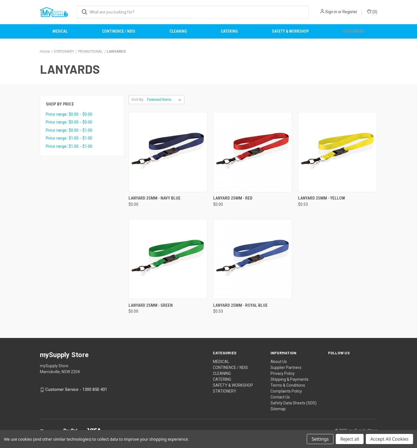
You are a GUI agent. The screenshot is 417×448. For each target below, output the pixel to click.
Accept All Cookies (389, 439)
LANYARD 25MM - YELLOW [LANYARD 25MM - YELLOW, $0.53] (321, 198)
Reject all (349, 439)
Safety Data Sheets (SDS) (294, 403)
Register (349, 12)
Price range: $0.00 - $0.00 (69, 114)
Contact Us (280, 397)
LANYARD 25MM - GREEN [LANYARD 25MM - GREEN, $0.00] (151, 305)
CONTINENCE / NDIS (118, 31)
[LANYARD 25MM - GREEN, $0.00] (168, 259)
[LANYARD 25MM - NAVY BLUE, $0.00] (168, 152)
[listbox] (165, 99)
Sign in (331, 12)
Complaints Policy (286, 391)
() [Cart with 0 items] (372, 11)
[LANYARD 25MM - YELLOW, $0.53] (337, 152)
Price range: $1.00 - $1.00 (69, 138)
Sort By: (138, 99)
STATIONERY (353, 31)
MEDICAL (60, 31)
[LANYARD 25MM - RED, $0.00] (252, 152)
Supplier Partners (286, 367)
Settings (320, 439)
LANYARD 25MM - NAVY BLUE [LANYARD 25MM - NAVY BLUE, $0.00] (155, 198)
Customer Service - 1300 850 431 (76, 389)
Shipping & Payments (289, 379)
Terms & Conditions (288, 385)
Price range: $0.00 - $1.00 (69, 130)
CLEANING (178, 31)
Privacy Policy (283, 373)
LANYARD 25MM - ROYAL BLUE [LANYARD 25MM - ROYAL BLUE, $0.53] (240, 305)
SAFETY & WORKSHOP (290, 31)
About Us (279, 361)
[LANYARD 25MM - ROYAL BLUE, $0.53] (252, 259)
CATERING (229, 31)
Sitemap (278, 409)
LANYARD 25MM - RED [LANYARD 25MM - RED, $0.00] (233, 198)
